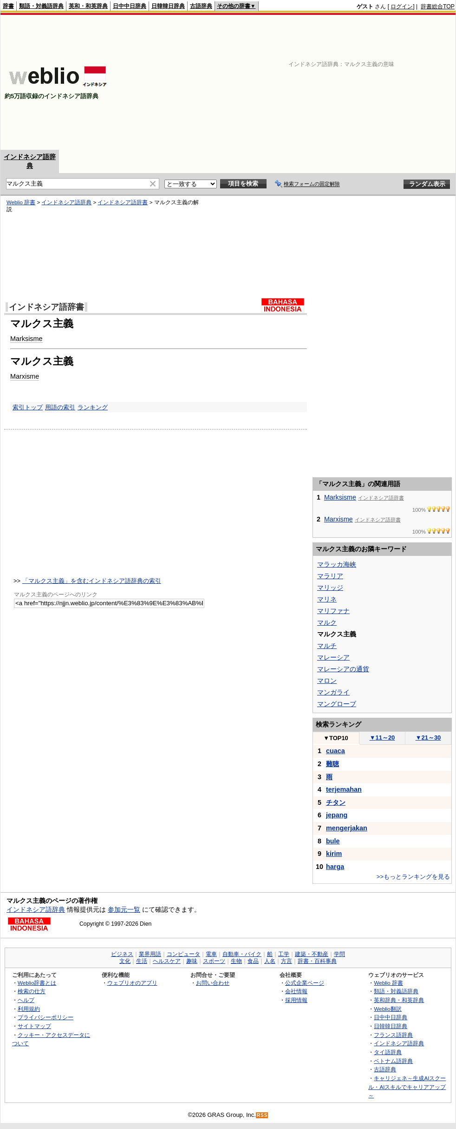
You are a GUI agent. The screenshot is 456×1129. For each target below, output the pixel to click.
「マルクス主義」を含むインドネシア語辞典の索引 (91, 580)
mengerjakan (346, 828)
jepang (336, 815)
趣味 (191, 961)
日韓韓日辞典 (168, 6)
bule (333, 841)
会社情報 (296, 991)
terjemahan (344, 789)
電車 (211, 954)
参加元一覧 (124, 909)
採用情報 (296, 1000)
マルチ (327, 645)
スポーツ (214, 961)
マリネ (327, 599)
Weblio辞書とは (37, 983)
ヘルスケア (167, 961)
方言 (286, 961)
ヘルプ (26, 1000)
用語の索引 (60, 407)
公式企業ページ (304, 983)
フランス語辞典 (393, 1035)
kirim (334, 853)
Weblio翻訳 (387, 1009)
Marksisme (26, 338)
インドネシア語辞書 (123, 202)
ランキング (93, 407)
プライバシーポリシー (45, 1017)
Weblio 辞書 (21, 202)
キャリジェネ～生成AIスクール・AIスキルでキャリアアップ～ (407, 1086)
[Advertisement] (322, 82)
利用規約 (29, 1009)
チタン (335, 802)
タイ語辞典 (388, 1052)
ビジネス (122, 954)
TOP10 (335, 738)
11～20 (382, 737)
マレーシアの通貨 (343, 669)
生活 (141, 961)
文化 (124, 961)
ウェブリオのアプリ (132, 983)
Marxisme (24, 376)
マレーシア (333, 657)
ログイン (402, 6)
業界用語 (150, 954)
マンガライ (333, 692)
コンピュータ (183, 954)
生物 (236, 961)
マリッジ (330, 587)
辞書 (8, 6)
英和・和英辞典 (88, 6)
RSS (262, 1115)
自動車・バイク (241, 954)
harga (335, 866)
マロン (327, 680)
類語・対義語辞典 (41, 6)
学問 (339, 954)
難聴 (332, 764)
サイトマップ (34, 1026)
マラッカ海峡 (336, 564)
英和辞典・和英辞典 (399, 1000)
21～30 (428, 737)
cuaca (335, 751)
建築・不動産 (311, 954)
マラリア (330, 576)
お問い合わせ (212, 983)
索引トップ (28, 407)
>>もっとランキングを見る (413, 876)
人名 (269, 961)
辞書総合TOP (438, 6)
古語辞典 (201, 6)
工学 (283, 954)
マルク (327, 622)
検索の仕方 (32, 991)
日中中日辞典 (129, 6)
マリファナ (333, 611)
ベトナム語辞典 (393, 1061)
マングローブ (336, 704)
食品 (253, 961)
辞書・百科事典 (317, 961)
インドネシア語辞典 (66, 202)
